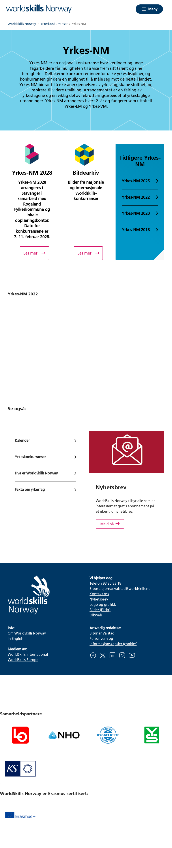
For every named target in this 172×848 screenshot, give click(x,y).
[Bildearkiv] (88, 253)
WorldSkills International (28, 654)
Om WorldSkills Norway (27, 633)
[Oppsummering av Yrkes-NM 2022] (86, 346)
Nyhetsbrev (99, 599)
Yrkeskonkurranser (53, 24)
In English (15, 638)
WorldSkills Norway (22, 24)
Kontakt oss (99, 593)
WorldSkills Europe (23, 659)
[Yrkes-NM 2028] (34, 253)
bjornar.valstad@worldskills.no (126, 588)
